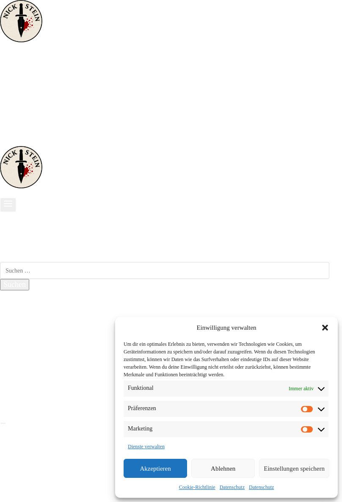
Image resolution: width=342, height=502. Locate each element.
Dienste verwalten (146, 447)
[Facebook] (7, 141)
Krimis (19, 73)
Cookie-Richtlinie (197, 487)
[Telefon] (33, 141)
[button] (325, 327)
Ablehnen (223, 468)
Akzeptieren (155, 468)
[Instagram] (19, 141)
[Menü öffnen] (8, 205)
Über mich (24, 110)
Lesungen (23, 326)
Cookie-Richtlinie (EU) (44, 371)
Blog (15, 335)
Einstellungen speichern (294, 468)
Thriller (20, 82)
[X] (18, 393)
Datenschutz (232, 487)
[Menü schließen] (3, 423)
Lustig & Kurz (30, 101)
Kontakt (20, 344)
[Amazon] (27, 141)
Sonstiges (23, 119)
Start (15, 64)
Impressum (25, 353)
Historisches (27, 91)
